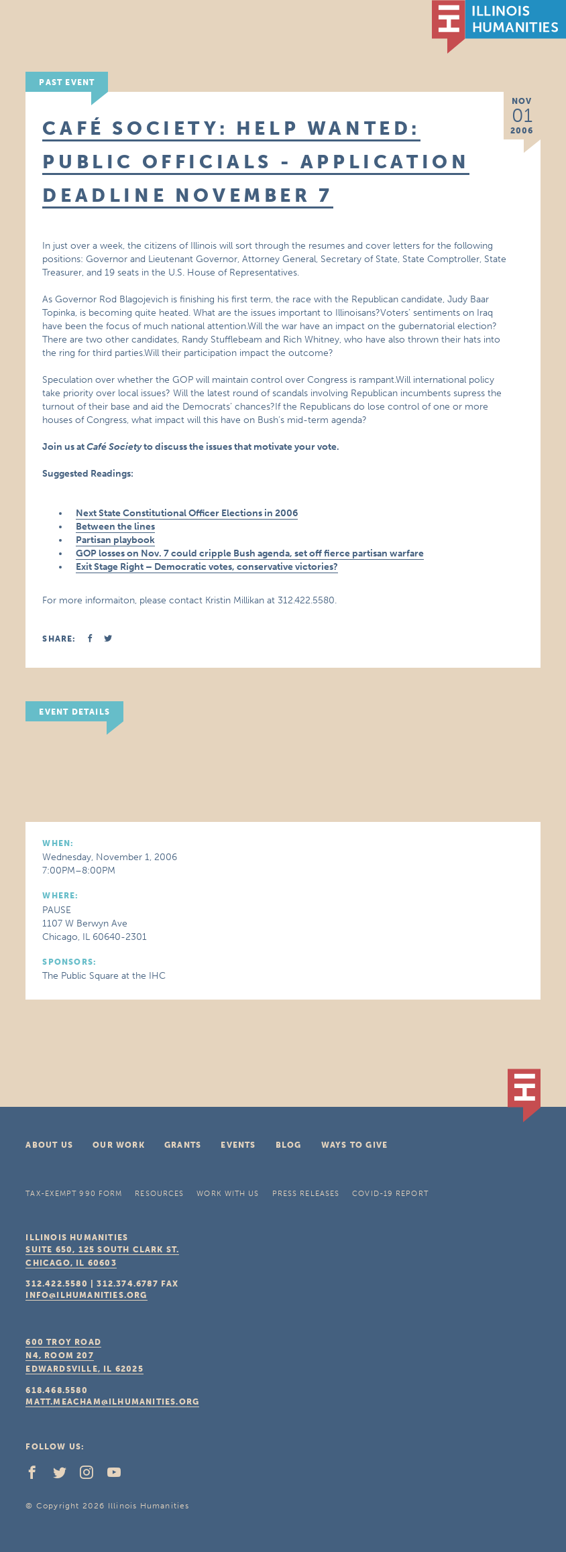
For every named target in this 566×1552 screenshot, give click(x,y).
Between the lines (115, 526)
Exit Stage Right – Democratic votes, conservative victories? (207, 567)
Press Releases (305, 1193)
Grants (182, 1145)
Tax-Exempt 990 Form (73, 1193)
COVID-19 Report (390, 1193)
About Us (49, 1145)
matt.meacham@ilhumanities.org (112, 1402)
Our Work (119, 1145)
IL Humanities (499, 27)
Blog (289, 1145)
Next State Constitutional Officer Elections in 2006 (187, 513)
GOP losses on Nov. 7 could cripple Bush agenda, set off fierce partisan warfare (250, 553)
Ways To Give (354, 1145)
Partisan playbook (115, 540)
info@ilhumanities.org (86, 1295)
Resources (159, 1193)
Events (238, 1145)
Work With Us (227, 1193)
